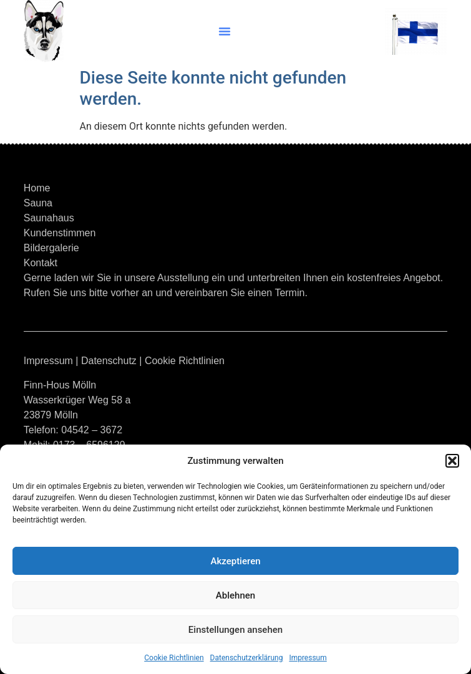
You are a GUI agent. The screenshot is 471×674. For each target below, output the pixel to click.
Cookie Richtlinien (173, 657)
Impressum (307, 657)
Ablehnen (235, 595)
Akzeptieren (235, 561)
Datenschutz (109, 360)
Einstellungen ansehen (235, 629)
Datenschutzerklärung (246, 657)
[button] (452, 461)
